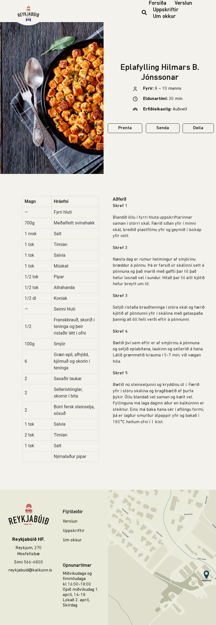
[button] (144, 12)
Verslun (183, 3)
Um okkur (164, 16)
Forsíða (157, 3)
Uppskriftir (165, 10)
